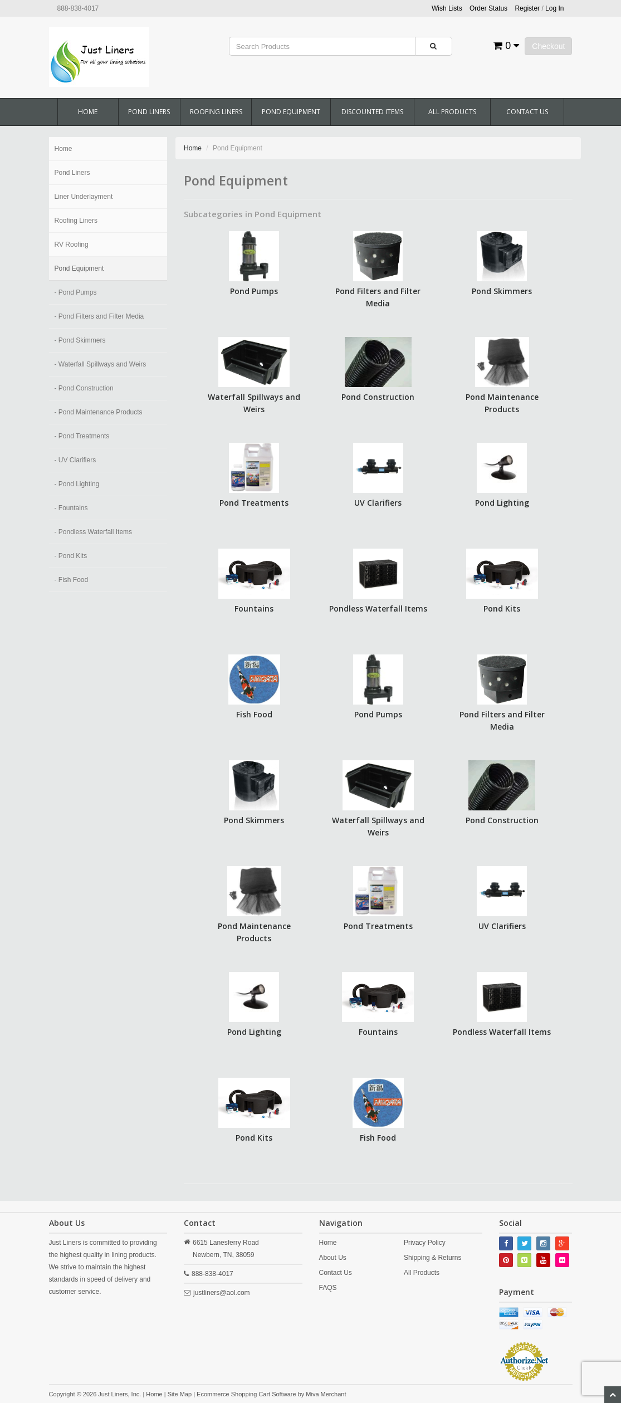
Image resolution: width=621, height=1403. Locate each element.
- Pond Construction (84, 388)
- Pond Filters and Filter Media (99, 316)
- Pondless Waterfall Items (94, 532)
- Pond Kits (71, 556)
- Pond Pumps (76, 292)
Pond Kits (501, 608)
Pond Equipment (291, 111)
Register (527, 8)
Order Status (488, 8)
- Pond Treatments (82, 436)
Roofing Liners (216, 111)
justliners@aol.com (221, 1293)
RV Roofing (72, 244)
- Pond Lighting (77, 484)
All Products (452, 111)
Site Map (180, 1394)
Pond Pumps (254, 291)
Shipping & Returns (432, 1258)
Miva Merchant (326, 1394)
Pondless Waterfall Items (378, 608)
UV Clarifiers (378, 502)
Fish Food (254, 714)
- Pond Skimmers (80, 340)
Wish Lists (447, 8)
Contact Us (527, 111)
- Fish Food (72, 580)
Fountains (253, 608)
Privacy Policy (425, 1242)
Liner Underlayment (84, 197)
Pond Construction (377, 397)
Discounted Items (372, 111)
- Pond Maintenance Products (99, 412)
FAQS (328, 1288)
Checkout (548, 46)
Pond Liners (149, 111)
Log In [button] (554, 8)
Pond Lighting (502, 502)
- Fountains (71, 508)
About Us (332, 1258)
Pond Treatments (254, 502)
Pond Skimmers (502, 291)
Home (87, 111)
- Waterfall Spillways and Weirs (100, 364)
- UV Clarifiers (75, 460)
